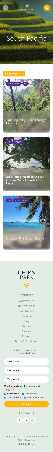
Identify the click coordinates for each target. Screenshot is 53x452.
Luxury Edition (14, 397)
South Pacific (12, 73)
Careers (26, 331)
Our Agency (26, 311)
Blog (26, 321)
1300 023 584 (47, 8)
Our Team (27, 316)
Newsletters (13, 393)
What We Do (26, 301)
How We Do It (26, 306)
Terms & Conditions (26, 341)
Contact (26, 326)
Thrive (31, 443)
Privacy (26, 336)
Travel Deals (31, 393)
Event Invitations (35, 397)
